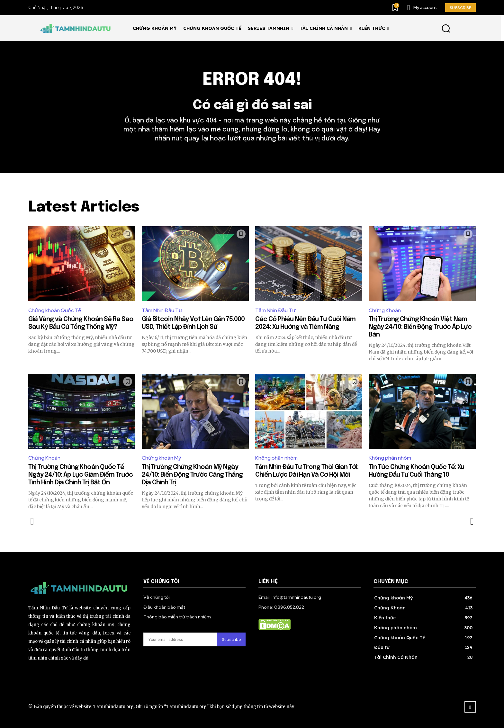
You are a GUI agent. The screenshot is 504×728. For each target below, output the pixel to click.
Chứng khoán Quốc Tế (54, 310)
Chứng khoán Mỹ (161, 458)
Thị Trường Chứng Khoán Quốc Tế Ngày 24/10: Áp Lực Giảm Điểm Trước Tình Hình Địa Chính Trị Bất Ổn (80, 475)
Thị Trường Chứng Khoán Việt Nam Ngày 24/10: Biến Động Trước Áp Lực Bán (420, 327)
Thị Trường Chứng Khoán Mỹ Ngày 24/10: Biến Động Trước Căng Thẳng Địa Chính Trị (192, 475)
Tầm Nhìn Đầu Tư (162, 310)
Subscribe (231, 639)
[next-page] (472, 521)
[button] (446, 28)
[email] (180, 640)
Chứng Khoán (385, 310)
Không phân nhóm (276, 458)
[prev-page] (32, 521)
